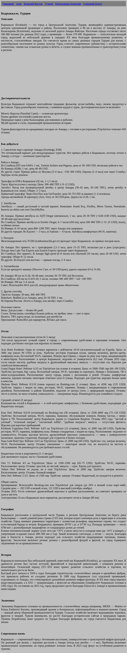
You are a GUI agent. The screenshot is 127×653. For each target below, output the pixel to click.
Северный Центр (92, 3)
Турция (49, 3)
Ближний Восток (33, 3)
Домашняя (8, 3)
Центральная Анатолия (68, 3)
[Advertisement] (63, 75)
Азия (18, 3)
